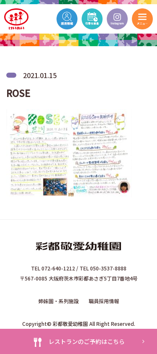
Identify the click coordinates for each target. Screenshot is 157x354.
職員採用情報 (104, 300)
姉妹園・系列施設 (59, 300)
